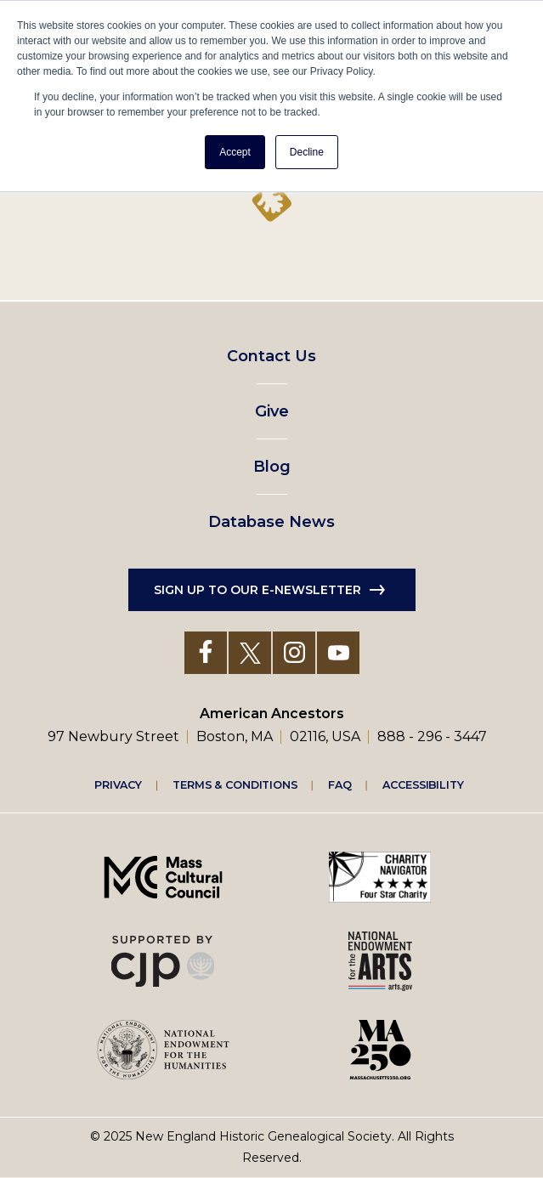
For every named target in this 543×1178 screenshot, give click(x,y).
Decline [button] (307, 152)
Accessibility (423, 784)
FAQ (340, 784)
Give (272, 411)
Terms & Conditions (235, 784)
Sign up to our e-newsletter (257, 589)
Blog (272, 466)
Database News (271, 522)
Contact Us (271, 356)
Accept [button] (235, 152)
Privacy (118, 784)
